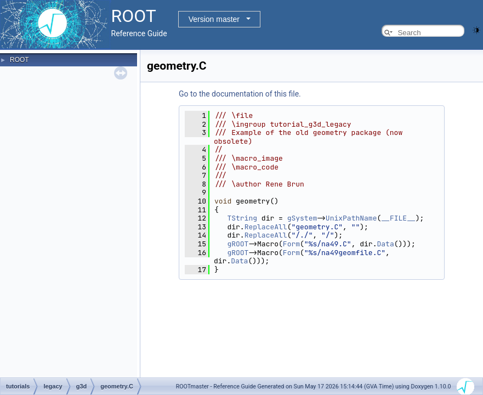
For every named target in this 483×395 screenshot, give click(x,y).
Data (385, 244)
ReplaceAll (266, 227)
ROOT (19, 60)
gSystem (302, 218)
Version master (214, 19)
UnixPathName (351, 218)
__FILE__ (398, 218)
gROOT (237, 244)
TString (242, 218)
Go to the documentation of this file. (240, 93)
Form (291, 244)
